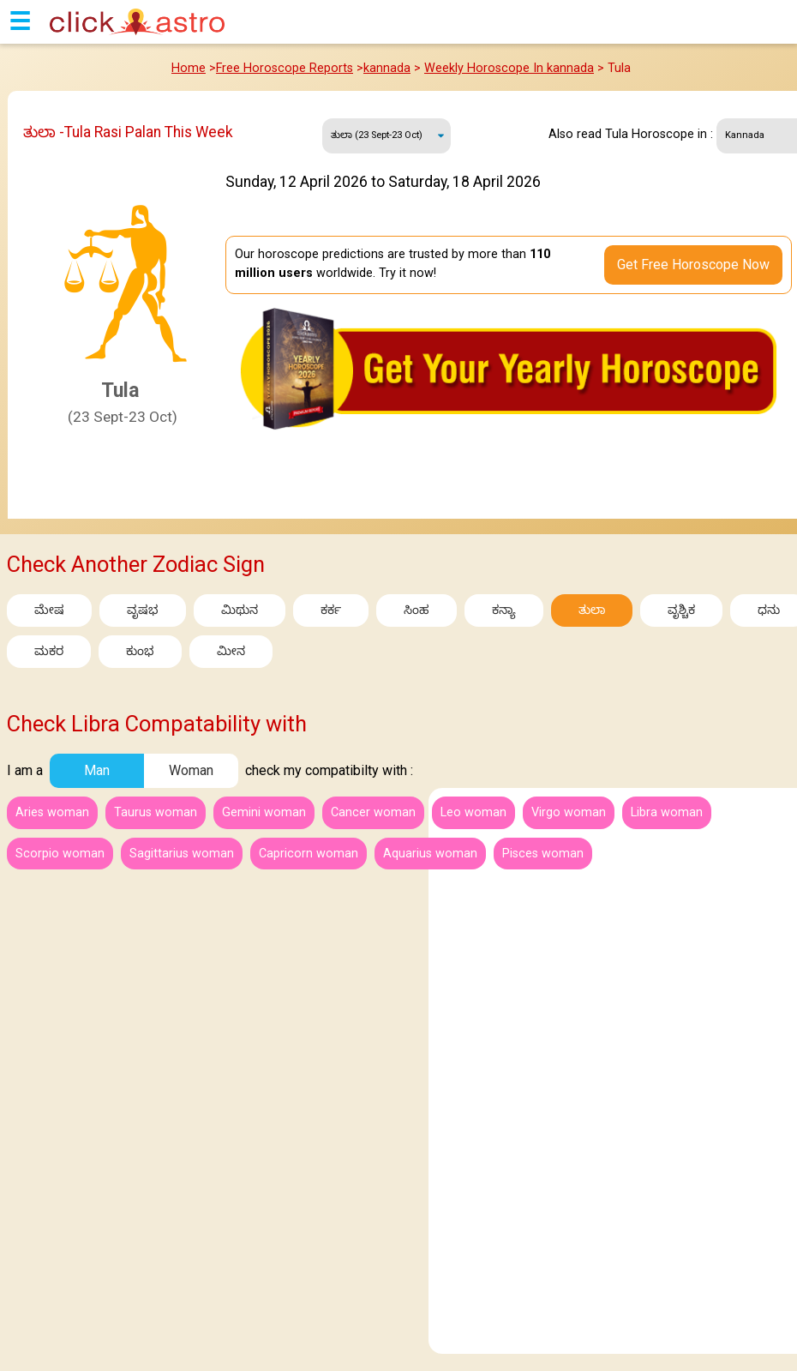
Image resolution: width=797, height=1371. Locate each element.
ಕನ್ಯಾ (504, 610)
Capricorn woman (308, 853)
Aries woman (52, 812)
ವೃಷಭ (143, 610)
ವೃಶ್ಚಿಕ (681, 610)
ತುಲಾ (591, 610)
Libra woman (667, 812)
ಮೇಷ (49, 610)
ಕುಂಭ (140, 651)
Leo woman (473, 812)
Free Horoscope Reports (284, 68)
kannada (386, 68)
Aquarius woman (430, 853)
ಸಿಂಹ (416, 610)
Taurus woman (155, 812)
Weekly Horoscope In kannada (509, 68)
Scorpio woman (60, 853)
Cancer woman (373, 812)
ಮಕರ (48, 651)
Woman (191, 770)
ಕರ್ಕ (331, 610)
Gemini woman (264, 812)
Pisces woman (543, 853)
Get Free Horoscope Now (693, 264)
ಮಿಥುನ (239, 610)
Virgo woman (568, 812)
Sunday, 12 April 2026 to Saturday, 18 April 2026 (387, 135)
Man (97, 770)
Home (188, 68)
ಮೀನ (231, 651)
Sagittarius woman (181, 853)
